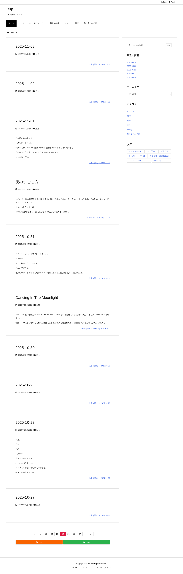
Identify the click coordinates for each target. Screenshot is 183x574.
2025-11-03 (25, 46)
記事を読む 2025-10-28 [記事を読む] (99, 478)
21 (46, 534)
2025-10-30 (25, 348)
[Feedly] (86, 542)
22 (52, 534)
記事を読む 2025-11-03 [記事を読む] (99, 64)
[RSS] (39, 542)
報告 (37, 189)
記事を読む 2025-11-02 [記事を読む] (99, 102)
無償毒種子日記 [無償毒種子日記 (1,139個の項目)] (159, 156)
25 (68, 534)
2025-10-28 (25, 422)
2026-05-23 (131, 66)
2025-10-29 (25, 385)
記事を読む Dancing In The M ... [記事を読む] (95, 328)
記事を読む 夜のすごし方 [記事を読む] (98, 217)
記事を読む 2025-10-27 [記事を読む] (99, 515)
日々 (37, 54)
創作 (129, 116)
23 (57, 534)
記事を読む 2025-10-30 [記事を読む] (99, 366)
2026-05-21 (131, 73)
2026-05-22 (131, 70)
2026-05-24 (131, 62)
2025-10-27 (25, 497)
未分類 (129, 130)
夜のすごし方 (26, 182)
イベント (130, 111)
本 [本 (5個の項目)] (142, 156)
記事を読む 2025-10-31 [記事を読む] (99, 278)
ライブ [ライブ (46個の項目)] (150, 151)
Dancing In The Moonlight (36, 297)
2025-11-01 (25, 121)
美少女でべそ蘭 (133, 134)
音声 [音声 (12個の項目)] (157, 160)
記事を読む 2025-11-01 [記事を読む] (99, 163)
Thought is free (105, 568)
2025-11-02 (25, 84)
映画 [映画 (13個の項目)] (164, 151)
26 (74, 534)
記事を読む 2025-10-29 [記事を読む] (99, 403)
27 (80, 534)
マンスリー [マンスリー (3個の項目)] (135, 151)
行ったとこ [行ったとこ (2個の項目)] (135, 160)
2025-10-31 (25, 237)
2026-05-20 (131, 77)
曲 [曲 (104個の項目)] (132, 156)
